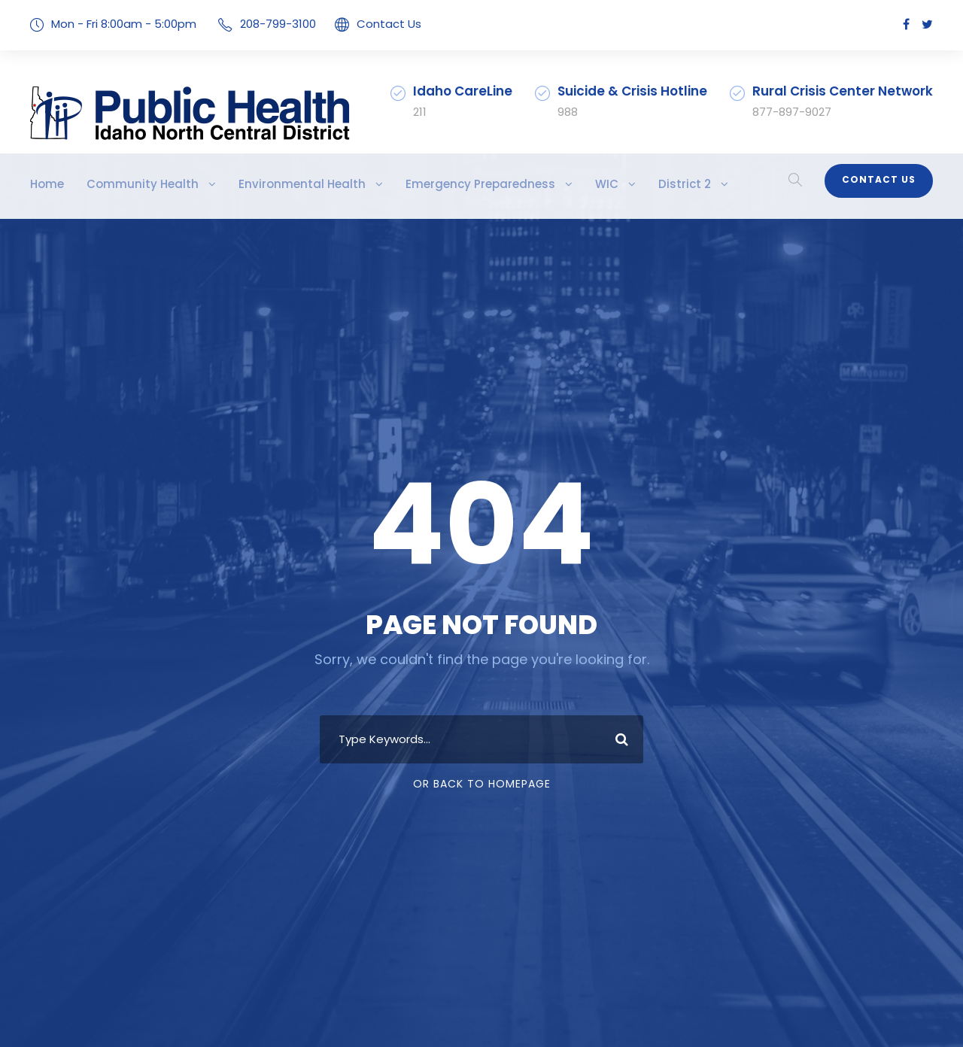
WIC (544, 184)
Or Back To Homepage (482, 784)
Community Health (129, 184)
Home (45, 184)
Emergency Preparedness (428, 184)
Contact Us (367, 23)
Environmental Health (269, 184)
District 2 (617, 184)
